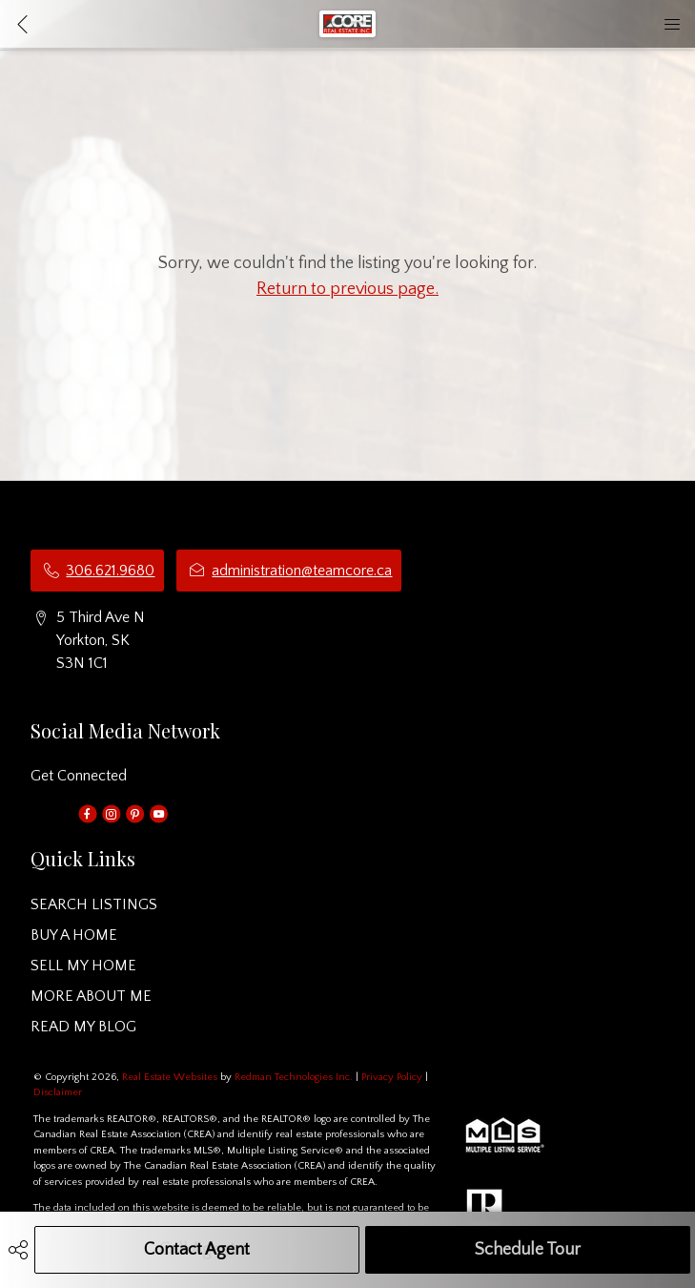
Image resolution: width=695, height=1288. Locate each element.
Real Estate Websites (171, 1077)
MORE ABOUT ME (91, 996)
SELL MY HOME (83, 965)
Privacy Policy (391, 1077)
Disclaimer (57, 1092)
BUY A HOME (74, 935)
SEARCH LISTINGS (94, 904)
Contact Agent (197, 1249)
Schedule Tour (528, 1249)
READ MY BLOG (83, 1026)
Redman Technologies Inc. (295, 1077)
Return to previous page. (347, 289)
